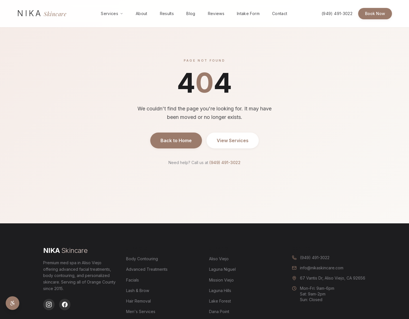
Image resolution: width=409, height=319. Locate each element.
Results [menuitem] (167, 13)
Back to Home (176, 140)
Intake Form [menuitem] (248, 13)
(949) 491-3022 (225, 162)
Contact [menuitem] (279, 13)
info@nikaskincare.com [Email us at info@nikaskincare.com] (317, 267)
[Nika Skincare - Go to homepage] (41, 13)
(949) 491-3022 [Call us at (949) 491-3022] (337, 13)
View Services (233, 140)
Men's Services (140, 311)
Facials (132, 280)
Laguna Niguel (222, 269)
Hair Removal (138, 301)
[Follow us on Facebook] (64, 304)
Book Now (375, 13)
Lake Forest (220, 301)
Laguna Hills (220, 290)
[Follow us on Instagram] (49, 304)
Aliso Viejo (219, 258)
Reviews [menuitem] (216, 13)
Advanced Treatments (147, 269)
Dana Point (219, 311)
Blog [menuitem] (190, 13)
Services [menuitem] (112, 13)
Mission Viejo (221, 280)
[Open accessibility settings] (12, 303)
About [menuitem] (141, 13)
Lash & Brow (137, 290)
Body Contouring (142, 258)
